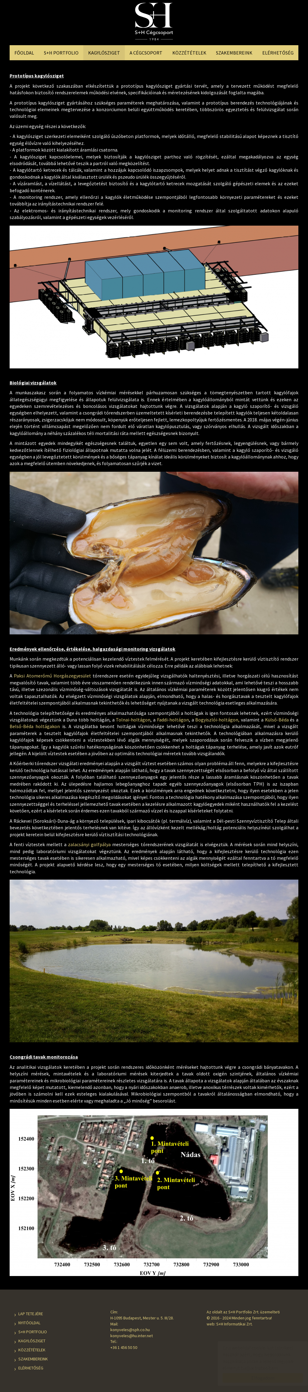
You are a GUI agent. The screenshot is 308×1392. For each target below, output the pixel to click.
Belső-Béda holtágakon (35, 726)
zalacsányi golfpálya (89, 844)
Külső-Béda (277, 720)
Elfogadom (257, 1378)
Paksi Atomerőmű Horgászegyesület (52, 676)
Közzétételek (189, 53)
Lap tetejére (30, 1313)
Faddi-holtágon (173, 720)
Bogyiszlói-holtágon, (217, 720)
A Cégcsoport (146, 53)
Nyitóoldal (29, 1322)
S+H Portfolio (61, 53)
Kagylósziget (104, 53)
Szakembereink (234, 53)
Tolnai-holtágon (133, 720)
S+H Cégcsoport (154, 23)
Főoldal (24, 53)
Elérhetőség (278, 53)
